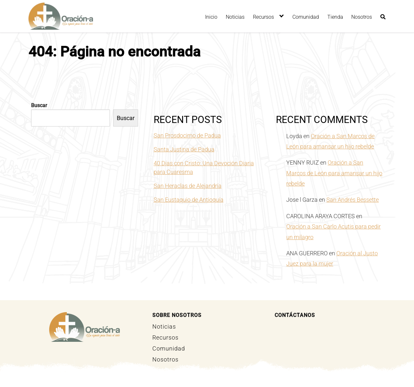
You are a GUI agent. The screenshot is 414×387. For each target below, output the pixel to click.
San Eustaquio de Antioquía (188, 199)
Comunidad (305, 17)
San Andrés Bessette (352, 199)
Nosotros (361, 17)
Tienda (335, 17)
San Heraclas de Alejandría (188, 185)
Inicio (211, 17)
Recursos (263, 17)
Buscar (39, 105)
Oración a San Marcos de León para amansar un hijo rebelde (334, 173)
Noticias (235, 17)
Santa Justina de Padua (184, 149)
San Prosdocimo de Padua (187, 135)
